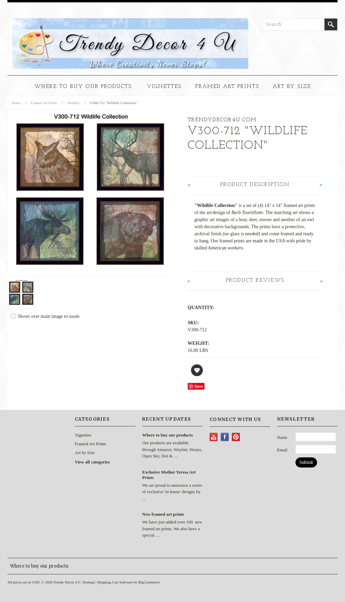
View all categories (92, 461)
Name (282, 437)
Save (198, 386)
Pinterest (236, 437)
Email (282, 449)
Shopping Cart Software (115, 582)
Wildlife (73, 103)
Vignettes (164, 86)
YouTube (214, 437)
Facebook (225, 437)
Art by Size (292, 86)
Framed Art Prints (227, 86)
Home (16, 103)
